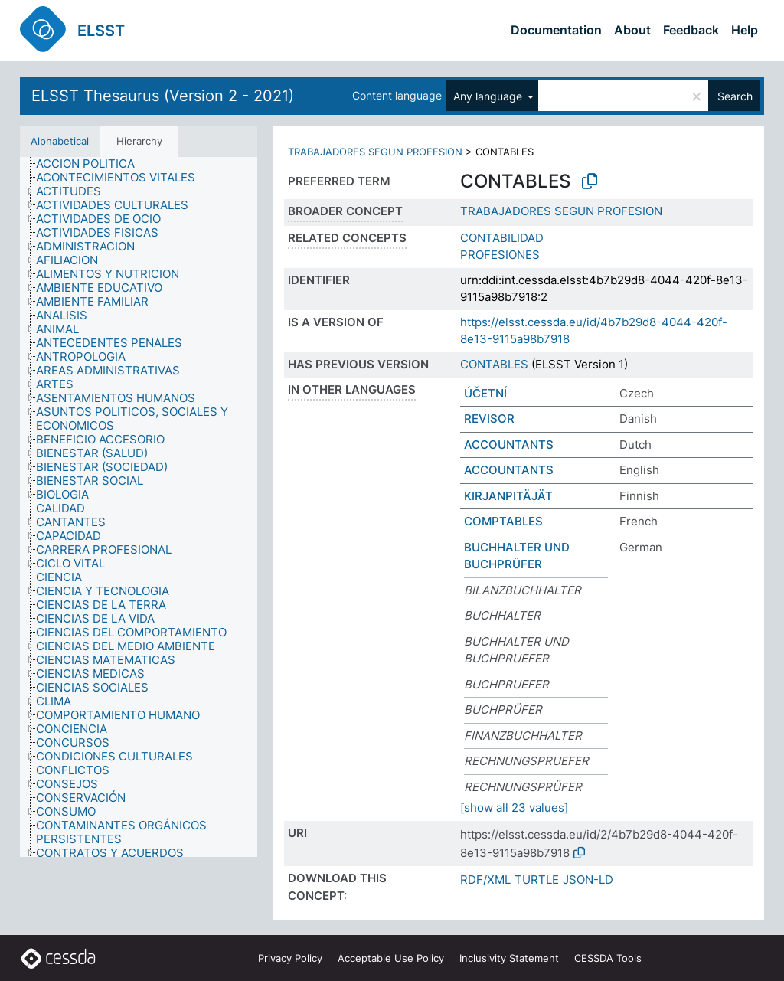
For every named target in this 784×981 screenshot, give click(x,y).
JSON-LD (588, 879)
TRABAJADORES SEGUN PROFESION (375, 152)
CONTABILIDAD (502, 238)
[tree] (138, 507)
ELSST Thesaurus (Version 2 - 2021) (162, 96)
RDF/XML (485, 879)
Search (735, 96)
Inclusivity (509, 958)
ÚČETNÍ (485, 393)
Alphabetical (60, 141)
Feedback (691, 30)
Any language (489, 96)
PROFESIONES (500, 254)
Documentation (556, 30)
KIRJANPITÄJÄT (508, 496)
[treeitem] (92, 164)
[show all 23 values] (514, 807)
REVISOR (489, 418)
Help (744, 30)
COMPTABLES (503, 521)
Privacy (290, 958)
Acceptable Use (391, 958)
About (632, 30)
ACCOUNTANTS (509, 444)
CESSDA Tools (608, 958)
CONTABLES (494, 364)
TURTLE (536, 879)
